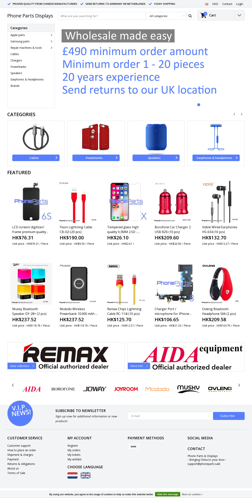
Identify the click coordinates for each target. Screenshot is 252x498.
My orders (74, 450)
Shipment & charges (20, 455)
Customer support (19, 445)
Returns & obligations (21, 464)
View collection (23, 366)
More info (140, 366)
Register (72, 445)
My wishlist (74, 459)
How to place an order (21, 450)
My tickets (74, 455)
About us (13, 468)
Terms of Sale (16, 473)
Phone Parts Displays (30, 15)
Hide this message (167, 494)
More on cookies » (192, 494)
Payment (13, 459)
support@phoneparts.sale (204, 464)
